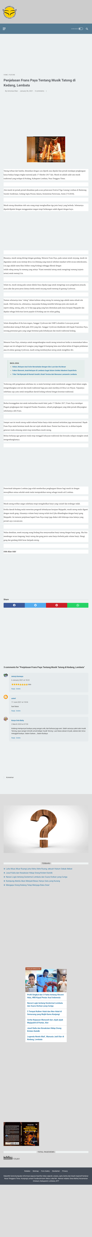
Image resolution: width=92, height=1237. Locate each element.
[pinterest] (56, 603)
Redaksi (27, 1171)
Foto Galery (45, 1171)
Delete (18, 687)
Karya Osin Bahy (17, 718)
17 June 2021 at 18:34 (19, 700)
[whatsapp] (77, 603)
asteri (13, 696)
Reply (13, 687)
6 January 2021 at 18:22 (20, 678)
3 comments (39, 89)
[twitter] (35, 603)
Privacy (65, 1171)
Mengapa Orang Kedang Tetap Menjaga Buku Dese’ (27, 884)
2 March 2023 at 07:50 (19, 722)
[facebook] (14, 603)
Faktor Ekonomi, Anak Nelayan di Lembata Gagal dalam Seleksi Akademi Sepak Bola (44, 368)
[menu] (5, 26)
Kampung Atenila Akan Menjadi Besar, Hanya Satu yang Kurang (33, 880)
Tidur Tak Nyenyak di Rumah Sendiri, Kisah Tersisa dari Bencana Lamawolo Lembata (44, 372)
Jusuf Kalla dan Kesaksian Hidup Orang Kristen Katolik (29, 872)
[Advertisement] (46, 51)
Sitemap (36, 1171)
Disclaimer (56, 1171)
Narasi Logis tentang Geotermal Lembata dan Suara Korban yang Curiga (36, 876)
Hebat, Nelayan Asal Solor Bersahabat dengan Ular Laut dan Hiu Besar (39, 365)
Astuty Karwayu (17, 674)
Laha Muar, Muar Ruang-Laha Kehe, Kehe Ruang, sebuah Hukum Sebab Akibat (39, 868)
